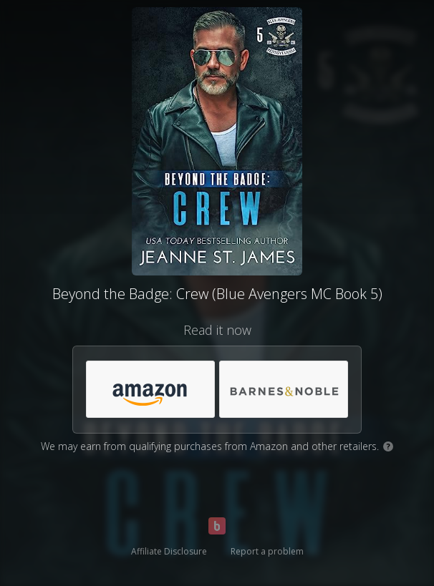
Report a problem (267, 551)
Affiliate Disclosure (169, 551)
